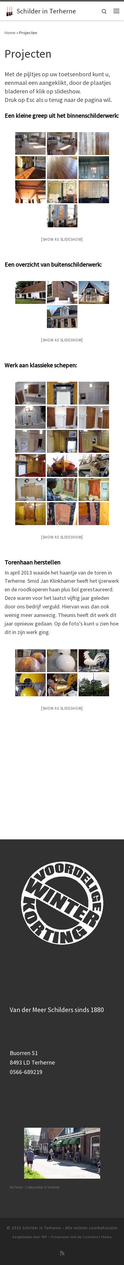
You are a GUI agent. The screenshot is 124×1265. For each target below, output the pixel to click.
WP (44, 1161)
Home (10, 32)
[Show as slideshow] (62, 239)
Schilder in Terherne (42, 1152)
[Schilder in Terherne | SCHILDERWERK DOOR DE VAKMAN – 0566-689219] (9, 10)
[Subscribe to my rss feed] (62, 1177)
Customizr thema (97, 1161)
